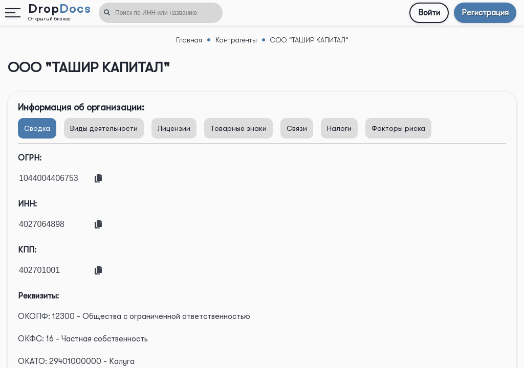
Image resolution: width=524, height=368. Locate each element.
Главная (189, 40)
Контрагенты (236, 40)
